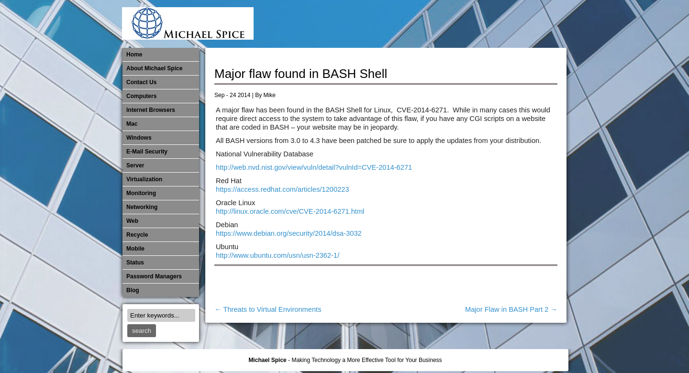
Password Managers (541, 24)
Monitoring (478, 24)
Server (135, 165)
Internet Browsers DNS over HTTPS (415, 24)
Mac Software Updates (430, 24)
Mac (131, 124)
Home (134, 54)
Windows (139, 137)
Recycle (137, 234)
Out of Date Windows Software (525, 24)
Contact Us (141, 82)
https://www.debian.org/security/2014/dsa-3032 (289, 233)
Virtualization (144, 179)
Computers (141, 96)
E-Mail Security (399, 24)
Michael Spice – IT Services (446, 24)
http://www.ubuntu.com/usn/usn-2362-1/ (277, 255)
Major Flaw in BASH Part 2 (511, 309)
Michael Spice (267, 360)
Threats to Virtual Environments (267, 309)
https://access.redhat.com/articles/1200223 (282, 189)
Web (132, 221)
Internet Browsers (150, 110)
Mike (270, 95)
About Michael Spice (154, 68)
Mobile (462, 24)
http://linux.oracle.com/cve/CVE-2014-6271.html (290, 211)
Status (135, 262)
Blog (132, 290)
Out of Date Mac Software (509, 24)
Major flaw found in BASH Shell (300, 73)
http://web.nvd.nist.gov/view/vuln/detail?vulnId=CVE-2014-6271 (314, 167)
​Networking (494, 24)
